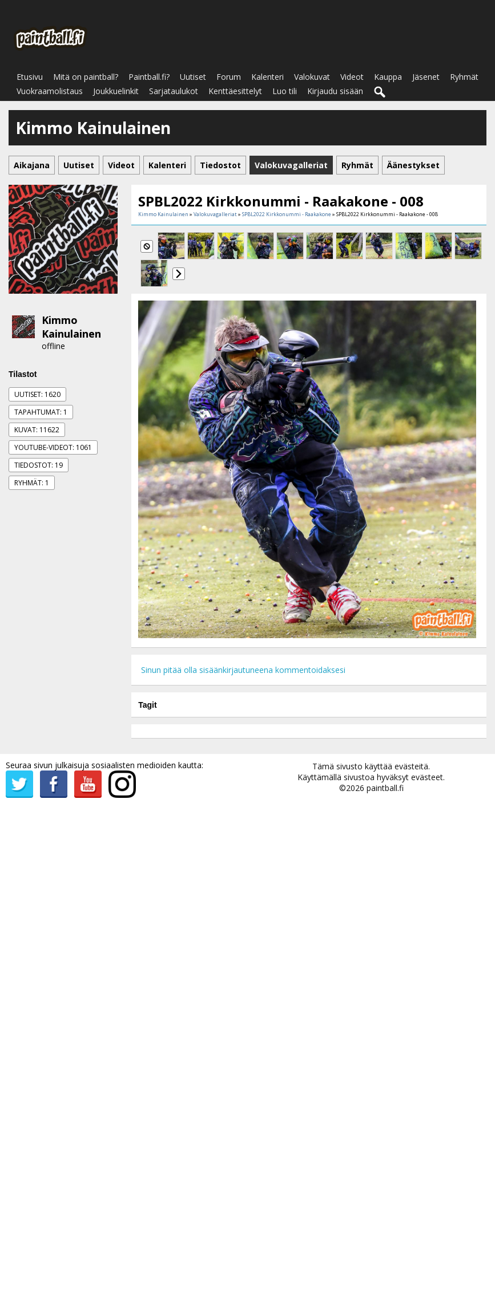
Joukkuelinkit (116, 91)
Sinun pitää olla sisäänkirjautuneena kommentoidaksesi (243, 669)
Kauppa (388, 76)
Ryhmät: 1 (31, 483)
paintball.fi (385, 787)
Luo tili (284, 91)
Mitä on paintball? (85, 76)
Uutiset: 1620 (37, 394)
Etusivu (30, 76)
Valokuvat (312, 76)
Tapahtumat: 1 (40, 412)
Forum (228, 76)
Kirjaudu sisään (335, 91)
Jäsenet (426, 76)
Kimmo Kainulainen (71, 326)
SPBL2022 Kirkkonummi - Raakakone (286, 214)
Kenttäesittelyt (235, 91)
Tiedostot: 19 (38, 465)
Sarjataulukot (173, 91)
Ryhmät (464, 76)
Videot (352, 76)
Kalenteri (267, 76)
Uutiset (193, 76)
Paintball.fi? (149, 76)
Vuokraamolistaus (50, 91)
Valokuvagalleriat (215, 214)
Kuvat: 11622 (36, 430)
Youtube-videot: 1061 (53, 447)
